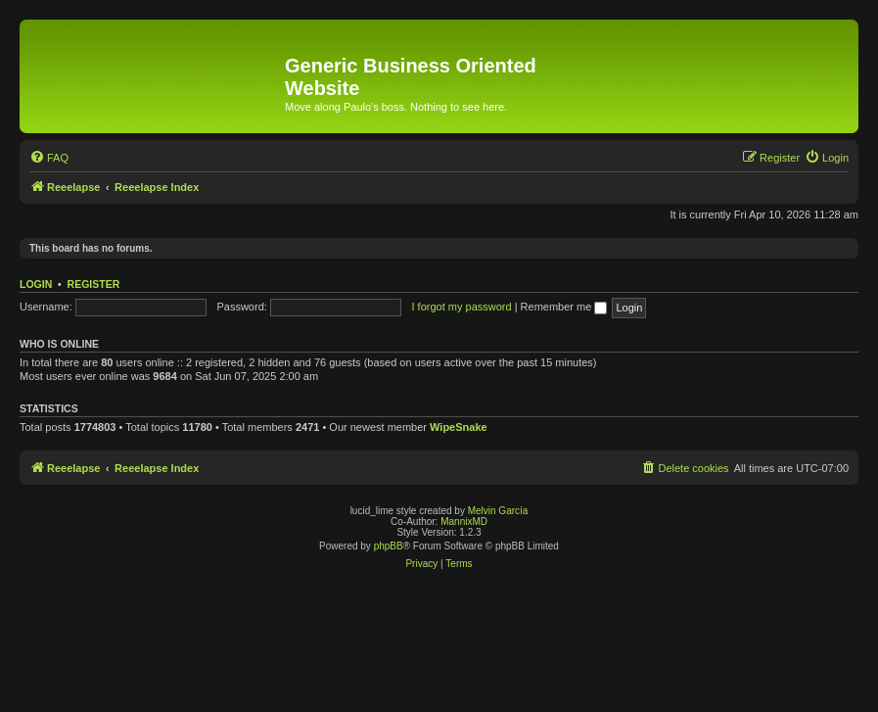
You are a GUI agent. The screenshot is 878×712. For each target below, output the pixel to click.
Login (36, 284)
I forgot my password (462, 306)
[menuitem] (49, 157)
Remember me (564, 306)
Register (94, 284)
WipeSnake (458, 427)
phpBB (388, 546)
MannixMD (463, 521)
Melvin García (498, 510)
